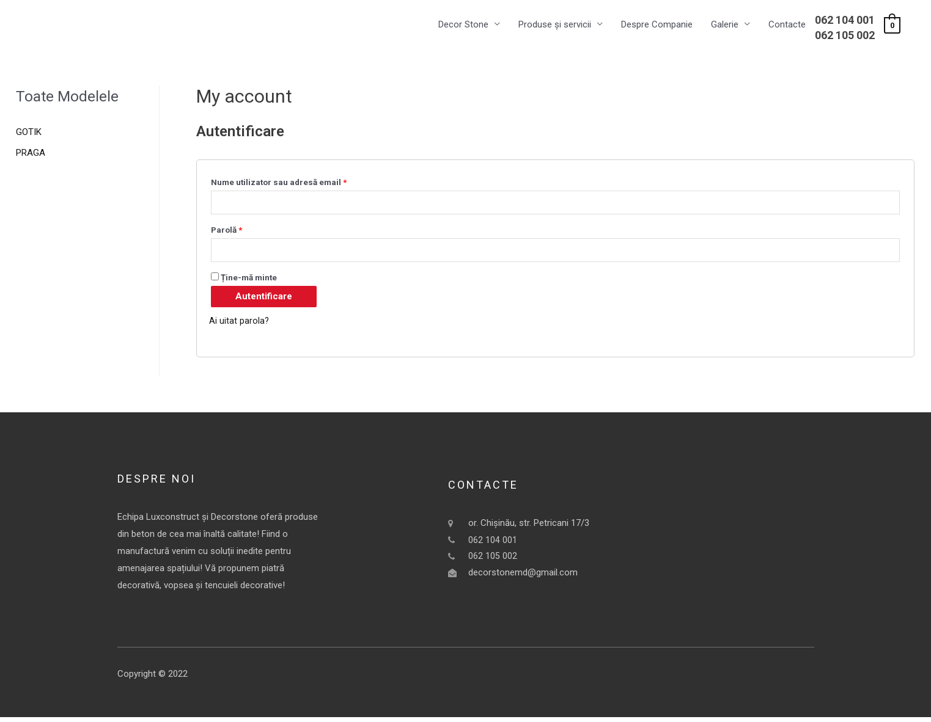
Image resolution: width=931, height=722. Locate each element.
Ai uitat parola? (239, 325)
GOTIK (29, 133)
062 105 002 (845, 35)
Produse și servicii (554, 25)
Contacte (787, 25)
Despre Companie (657, 25)
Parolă (226, 233)
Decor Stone (463, 25)
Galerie (724, 25)
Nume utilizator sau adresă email (279, 183)
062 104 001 (845, 20)
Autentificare (263, 301)
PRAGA (30, 153)
